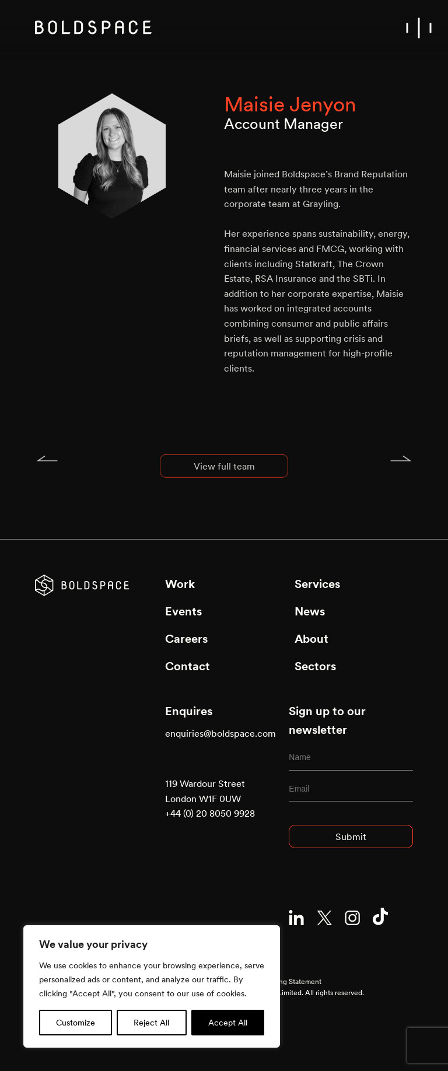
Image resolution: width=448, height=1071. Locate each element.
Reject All (151, 1022)
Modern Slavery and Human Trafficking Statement (243, 981)
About (311, 638)
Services (317, 584)
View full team (224, 475)
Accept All (227, 1022)
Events (183, 611)
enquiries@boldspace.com (220, 733)
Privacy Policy (186, 970)
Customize (75, 1022)
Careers (186, 638)
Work (180, 584)
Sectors (315, 666)
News (310, 611)
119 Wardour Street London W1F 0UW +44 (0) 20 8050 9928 (210, 798)
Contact (187, 666)
